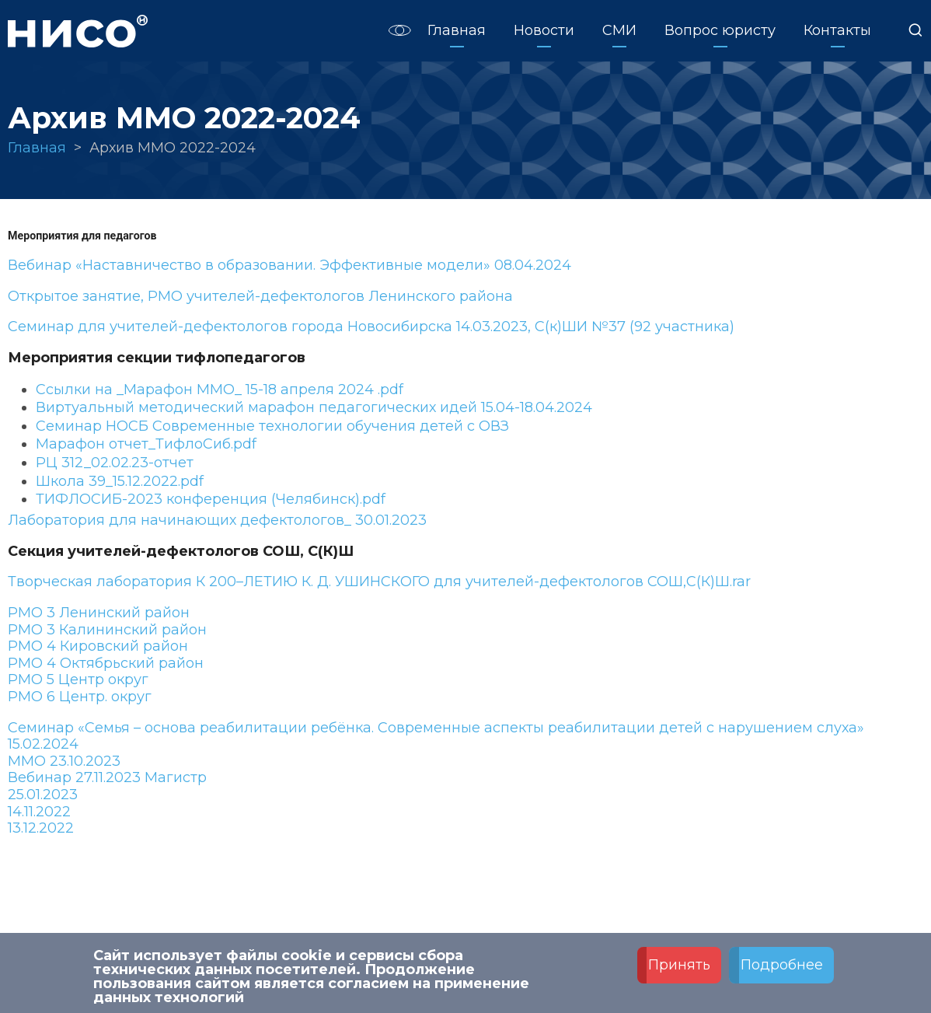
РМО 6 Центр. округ (80, 696)
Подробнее (782, 965)
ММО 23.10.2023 (64, 761)
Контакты (837, 30)
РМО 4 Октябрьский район (106, 663)
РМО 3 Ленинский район (99, 612)
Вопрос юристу (720, 30)
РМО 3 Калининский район (107, 629)
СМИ (619, 30)
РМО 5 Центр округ (78, 679)
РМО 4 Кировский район (98, 646)
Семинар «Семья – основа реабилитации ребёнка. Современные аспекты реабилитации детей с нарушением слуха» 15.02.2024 (436, 736)
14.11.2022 (39, 811)
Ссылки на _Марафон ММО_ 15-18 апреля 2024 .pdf (219, 389)
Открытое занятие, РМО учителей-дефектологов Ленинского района (260, 296)
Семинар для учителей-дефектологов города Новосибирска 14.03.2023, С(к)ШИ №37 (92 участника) (371, 326)
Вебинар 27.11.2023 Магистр (107, 777)
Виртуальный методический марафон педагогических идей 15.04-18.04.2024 (314, 407)
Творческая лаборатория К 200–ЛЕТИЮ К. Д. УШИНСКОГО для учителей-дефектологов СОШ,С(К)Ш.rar (379, 581)
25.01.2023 (43, 794)
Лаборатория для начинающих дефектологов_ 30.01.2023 (217, 520)
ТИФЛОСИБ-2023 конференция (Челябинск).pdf (210, 499)
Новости (544, 30)
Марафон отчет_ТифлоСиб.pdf (146, 443)
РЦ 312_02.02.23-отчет (115, 462)
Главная (456, 30)
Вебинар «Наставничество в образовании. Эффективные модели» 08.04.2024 (289, 265)
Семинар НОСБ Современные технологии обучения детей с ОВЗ (272, 426)
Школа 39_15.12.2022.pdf (120, 481)
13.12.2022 (41, 828)
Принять (679, 965)
